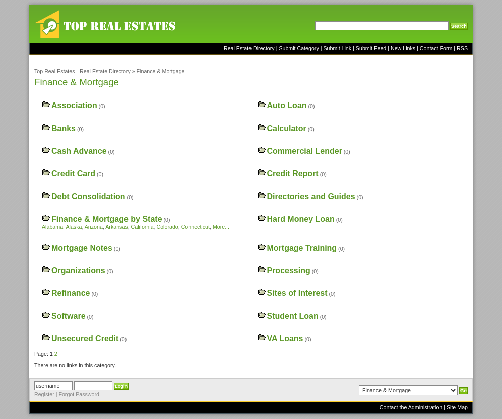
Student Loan (292, 316)
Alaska (74, 227)
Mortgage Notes (81, 248)
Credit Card (73, 173)
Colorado (167, 227)
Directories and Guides (311, 196)
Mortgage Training (302, 248)
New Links (403, 48)
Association (74, 105)
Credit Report (292, 173)
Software (68, 316)
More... (221, 227)
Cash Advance (79, 151)
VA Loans (285, 338)
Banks (63, 128)
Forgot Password (78, 394)
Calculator (286, 128)
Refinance (70, 293)
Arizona (94, 227)
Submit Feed (371, 48)
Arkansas (116, 227)
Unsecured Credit (84, 338)
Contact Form (436, 48)
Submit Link (337, 48)
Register (44, 394)
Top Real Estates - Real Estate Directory (82, 71)
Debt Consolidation (88, 196)
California (142, 227)
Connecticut (195, 227)
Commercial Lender (304, 151)
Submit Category (299, 48)
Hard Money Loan (300, 219)
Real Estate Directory (249, 48)
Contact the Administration (411, 407)
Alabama (52, 227)
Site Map (457, 407)
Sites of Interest (297, 293)
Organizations (78, 270)
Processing (288, 270)
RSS (462, 48)
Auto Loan (286, 105)
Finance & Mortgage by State (106, 219)
